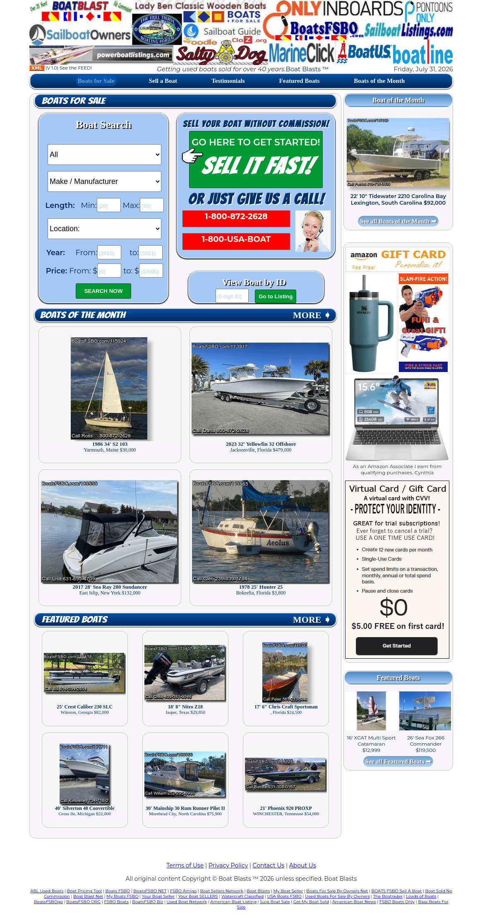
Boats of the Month (379, 80)
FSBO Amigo (183, 891)
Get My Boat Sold (311, 901)
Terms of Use (185, 865)
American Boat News (354, 901)
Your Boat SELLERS (198, 896)
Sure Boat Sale (275, 901)
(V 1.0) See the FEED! (60, 68)
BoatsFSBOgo (48, 901)
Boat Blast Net (88, 896)
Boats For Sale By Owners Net (337, 891)
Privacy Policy (228, 865)
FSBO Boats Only (397, 901)
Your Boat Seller (158, 896)
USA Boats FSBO (284, 896)
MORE (312, 315)
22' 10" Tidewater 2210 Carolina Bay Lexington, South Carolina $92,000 (398, 199)
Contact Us (269, 865)
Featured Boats (299, 80)
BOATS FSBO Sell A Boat (397, 891)
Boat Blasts (258, 891)
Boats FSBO (118, 891)
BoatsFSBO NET (149, 891)
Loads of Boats (421, 896)
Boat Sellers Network (221, 891)
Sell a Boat (163, 80)
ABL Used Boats (46, 891)
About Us (302, 865)
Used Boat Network (187, 901)
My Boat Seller (288, 891)
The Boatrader (388, 896)
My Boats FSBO (122, 896)
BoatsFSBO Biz (147, 901)
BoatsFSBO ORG (83, 901)
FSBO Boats (116, 901)
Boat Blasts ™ (307, 69)
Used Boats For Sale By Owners (337, 896)
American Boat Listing (233, 901)
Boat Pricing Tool (84, 891)
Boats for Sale (96, 80)
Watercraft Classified (242, 896)
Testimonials (228, 80)
